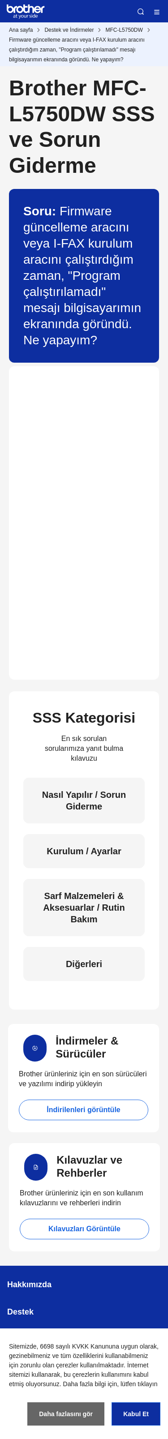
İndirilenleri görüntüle (83, 1110)
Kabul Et (136, 1414)
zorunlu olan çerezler (49, 1365)
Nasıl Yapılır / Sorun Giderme (84, 800)
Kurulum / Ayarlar (84, 851)
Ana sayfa (21, 30)
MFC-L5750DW (123, 30)
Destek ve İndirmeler (69, 30)
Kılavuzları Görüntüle (84, 1229)
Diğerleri (84, 964)
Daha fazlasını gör (66, 1414)
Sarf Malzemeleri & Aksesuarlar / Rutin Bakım (84, 907)
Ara (140, 11)
